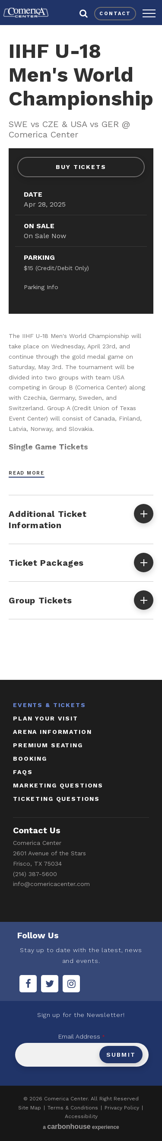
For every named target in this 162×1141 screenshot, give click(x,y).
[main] (81, 351)
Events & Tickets (49, 704)
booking (30, 758)
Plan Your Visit (45, 718)
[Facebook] (28, 983)
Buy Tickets (81, 166)
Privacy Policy (122, 1108)
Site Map (29, 1108)
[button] (149, 13)
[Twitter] (49, 983)
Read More (26, 473)
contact (115, 13)
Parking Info (41, 287)
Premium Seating (48, 745)
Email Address (81, 1036)
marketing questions (58, 785)
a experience (81, 1126)
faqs (22, 771)
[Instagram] (71, 983)
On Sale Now (45, 236)
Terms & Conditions (73, 1108)
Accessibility (81, 1116)
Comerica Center (26, 12)
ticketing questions (56, 798)
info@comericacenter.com (51, 883)
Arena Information (52, 731)
